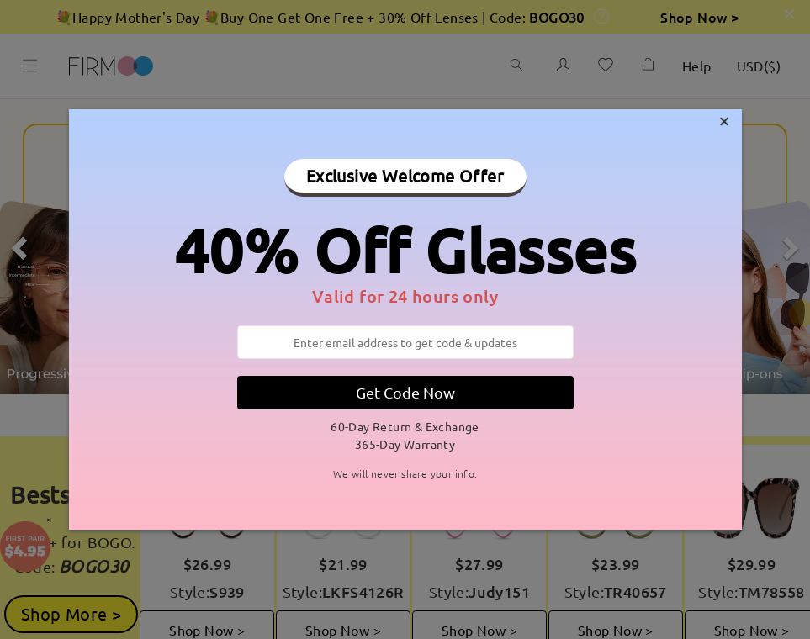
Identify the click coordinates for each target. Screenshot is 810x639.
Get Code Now (405, 392)
